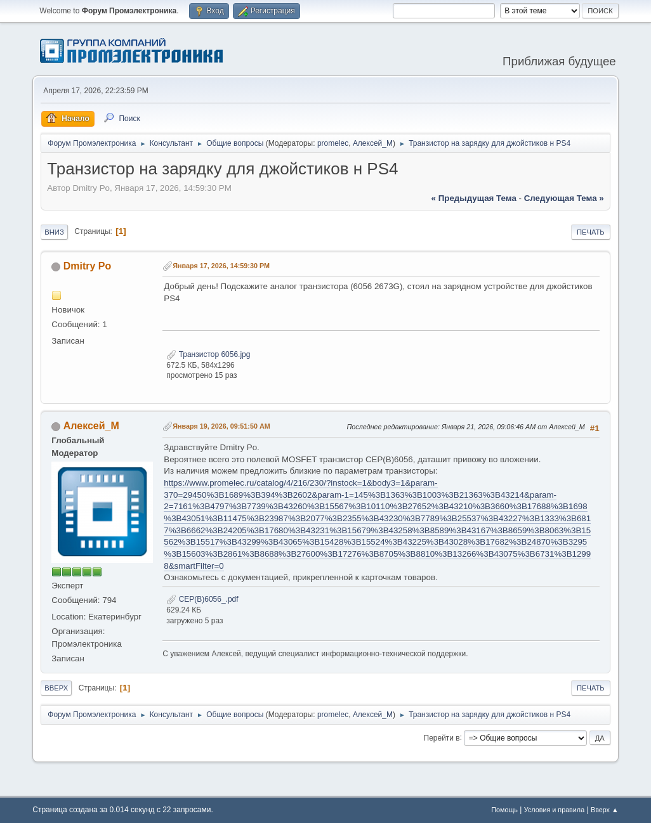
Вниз (53, 232)
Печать (591, 232)
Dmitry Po (87, 266)
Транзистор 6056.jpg (208, 354)
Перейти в (442, 737)
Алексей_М (373, 143)
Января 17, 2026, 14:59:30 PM (221, 265)
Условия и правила (554, 809)
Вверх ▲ (605, 809)
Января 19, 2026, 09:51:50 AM (221, 426)
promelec (332, 143)
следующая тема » (564, 198)
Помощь (504, 809)
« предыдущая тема (473, 198)
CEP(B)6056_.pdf (202, 599)
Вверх (56, 688)
